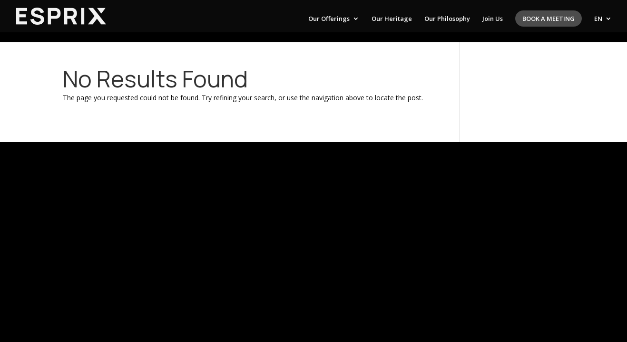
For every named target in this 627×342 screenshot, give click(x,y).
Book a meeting (548, 18)
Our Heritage (392, 19)
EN (598, 19)
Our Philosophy (447, 19)
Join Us (492, 19)
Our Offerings (329, 19)
